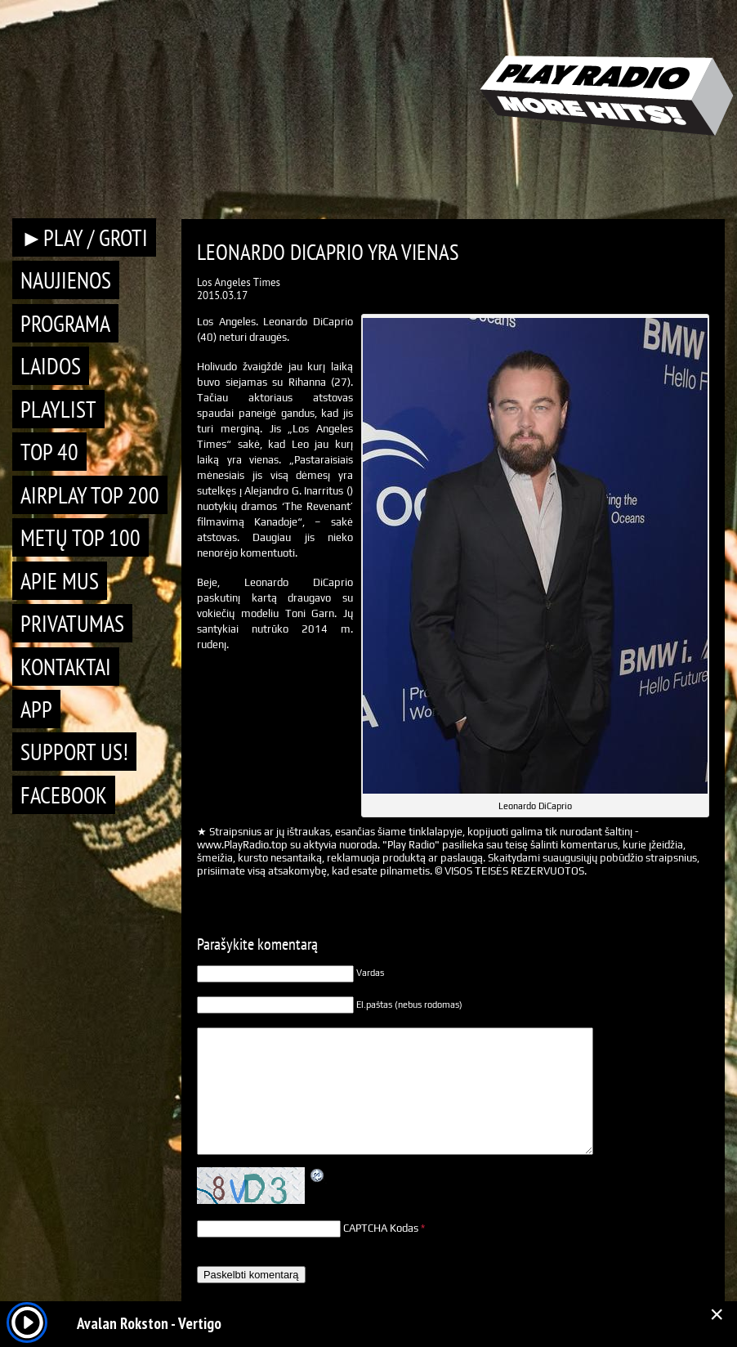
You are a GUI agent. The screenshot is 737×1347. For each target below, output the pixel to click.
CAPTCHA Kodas (380, 1228)
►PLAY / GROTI (84, 237)
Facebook (63, 795)
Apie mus (59, 581)
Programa (65, 323)
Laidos (50, 366)
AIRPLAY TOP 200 (89, 495)
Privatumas (72, 623)
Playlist (58, 409)
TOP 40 (49, 451)
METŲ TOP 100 (80, 537)
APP (36, 709)
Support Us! (74, 751)
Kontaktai (65, 666)
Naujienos (65, 280)
